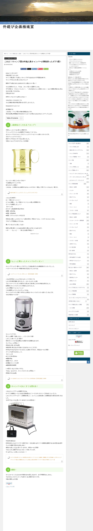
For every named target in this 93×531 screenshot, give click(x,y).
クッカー (79, 190)
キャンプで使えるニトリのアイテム (79, 288)
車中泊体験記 (79, 264)
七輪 (79, 164)
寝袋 (79, 204)
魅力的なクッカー (79, 277)
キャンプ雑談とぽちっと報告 (11, 58)
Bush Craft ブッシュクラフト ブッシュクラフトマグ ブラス (23, 192)
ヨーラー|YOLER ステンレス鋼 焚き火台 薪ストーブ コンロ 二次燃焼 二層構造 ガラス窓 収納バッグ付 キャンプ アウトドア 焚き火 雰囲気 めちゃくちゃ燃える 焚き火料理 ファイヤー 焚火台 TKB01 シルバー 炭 (35, 458)
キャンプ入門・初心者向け (79, 143)
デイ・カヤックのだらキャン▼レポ (79, 177)
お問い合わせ (72, 321)
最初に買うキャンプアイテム (79, 150)
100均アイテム (79, 244)
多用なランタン (79, 281)
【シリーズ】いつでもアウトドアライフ (79, 298)
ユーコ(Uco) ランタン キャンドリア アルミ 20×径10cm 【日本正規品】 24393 (28, 378)
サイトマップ (72, 325)
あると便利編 (79, 284)
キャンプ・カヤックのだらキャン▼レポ (79, 174)
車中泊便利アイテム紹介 (79, 257)
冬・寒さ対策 (79, 247)
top (89, 22)
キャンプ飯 (79, 160)
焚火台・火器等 (79, 187)
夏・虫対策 (79, 251)
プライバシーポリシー (74, 328)
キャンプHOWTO (79, 153)
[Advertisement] (46, 40)
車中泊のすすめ (79, 254)
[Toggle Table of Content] (20, 118)
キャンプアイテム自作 (79, 311)
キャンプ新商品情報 (77, 184)
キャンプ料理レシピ (79, 167)
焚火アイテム (79, 197)
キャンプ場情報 (79, 294)
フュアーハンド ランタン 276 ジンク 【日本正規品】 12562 (24, 273)
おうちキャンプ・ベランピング (79, 181)
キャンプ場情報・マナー (79, 157)
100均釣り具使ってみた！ (78, 301)
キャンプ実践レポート (79, 170)
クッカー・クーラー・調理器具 (79, 220)
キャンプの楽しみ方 (79, 147)
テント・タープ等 (79, 194)
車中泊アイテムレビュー (79, 261)
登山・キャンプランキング (74, 345)
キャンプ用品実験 (79, 291)
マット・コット (79, 207)
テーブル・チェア (79, 200)
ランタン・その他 (79, 210)
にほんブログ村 (10, 486)
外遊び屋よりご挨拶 (79, 315)
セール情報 (79, 308)
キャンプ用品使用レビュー (79, 214)
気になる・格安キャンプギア (79, 267)
